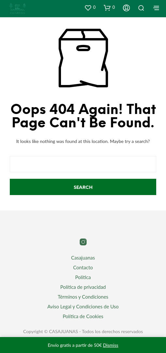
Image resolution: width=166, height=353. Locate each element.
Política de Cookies (83, 316)
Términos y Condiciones (83, 297)
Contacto (83, 267)
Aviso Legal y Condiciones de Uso (83, 306)
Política (83, 277)
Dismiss (110, 345)
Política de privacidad (83, 287)
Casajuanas (83, 258)
